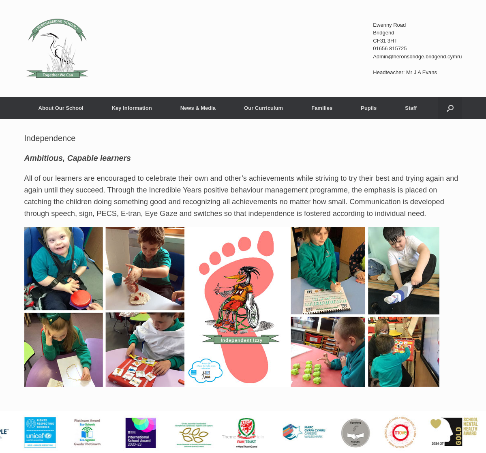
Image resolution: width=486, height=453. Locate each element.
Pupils (369, 108)
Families (321, 108)
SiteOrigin (254, 436)
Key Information (132, 108)
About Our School (61, 108)
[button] (450, 108)
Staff (411, 108)
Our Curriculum (263, 108)
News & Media (198, 108)
